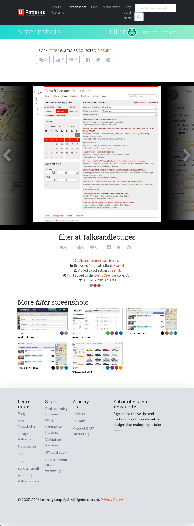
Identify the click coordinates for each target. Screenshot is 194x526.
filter (118, 31)
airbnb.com (140, 333)
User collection (157, 32)
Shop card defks (128, 12)
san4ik (109, 50)
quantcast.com (81, 337)
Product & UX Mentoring (83, 431)
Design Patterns (24, 436)
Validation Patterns (53, 442)
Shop (22, 461)
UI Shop (78, 413)
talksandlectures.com (93, 260)
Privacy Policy (112, 499)
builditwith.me (25, 337)
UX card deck (55, 452)
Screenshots (77, 7)
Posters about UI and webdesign (56, 465)
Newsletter (111, 7)
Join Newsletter (27, 423)
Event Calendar (105, 275)
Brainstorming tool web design (56, 414)
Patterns (57, 9)
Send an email (28, 468)
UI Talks (78, 421)
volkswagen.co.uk (82, 371)
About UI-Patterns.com (28, 478)
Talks (94, 7)
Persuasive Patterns (53, 429)
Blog (21, 413)
